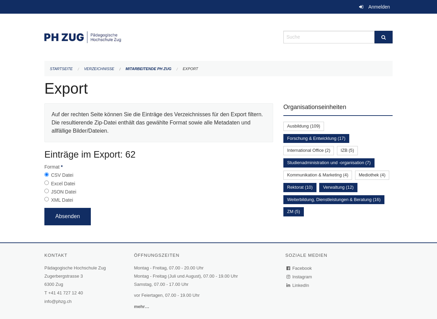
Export (190, 69)
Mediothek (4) (372, 174)
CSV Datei (62, 175)
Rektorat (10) (300, 187)
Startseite (61, 69)
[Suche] (384, 37)
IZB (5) (347, 150)
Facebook (299, 268)
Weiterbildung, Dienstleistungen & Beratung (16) (334, 199)
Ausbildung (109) (303, 126)
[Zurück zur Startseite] (158, 36)
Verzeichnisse (99, 69)
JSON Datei (63, 192)
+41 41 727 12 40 (65, 292)
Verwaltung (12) (338, 187)
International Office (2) (308, 150)
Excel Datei (63, 183)
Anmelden (379, 7)
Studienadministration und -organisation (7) (329, 162)
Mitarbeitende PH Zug (148, 69)
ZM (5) (293, 211)
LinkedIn (298, 285)
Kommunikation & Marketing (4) (317, 174)
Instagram (299, 276)
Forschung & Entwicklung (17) (316, 138)
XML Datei (62, 200)
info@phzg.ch (58, 301)
